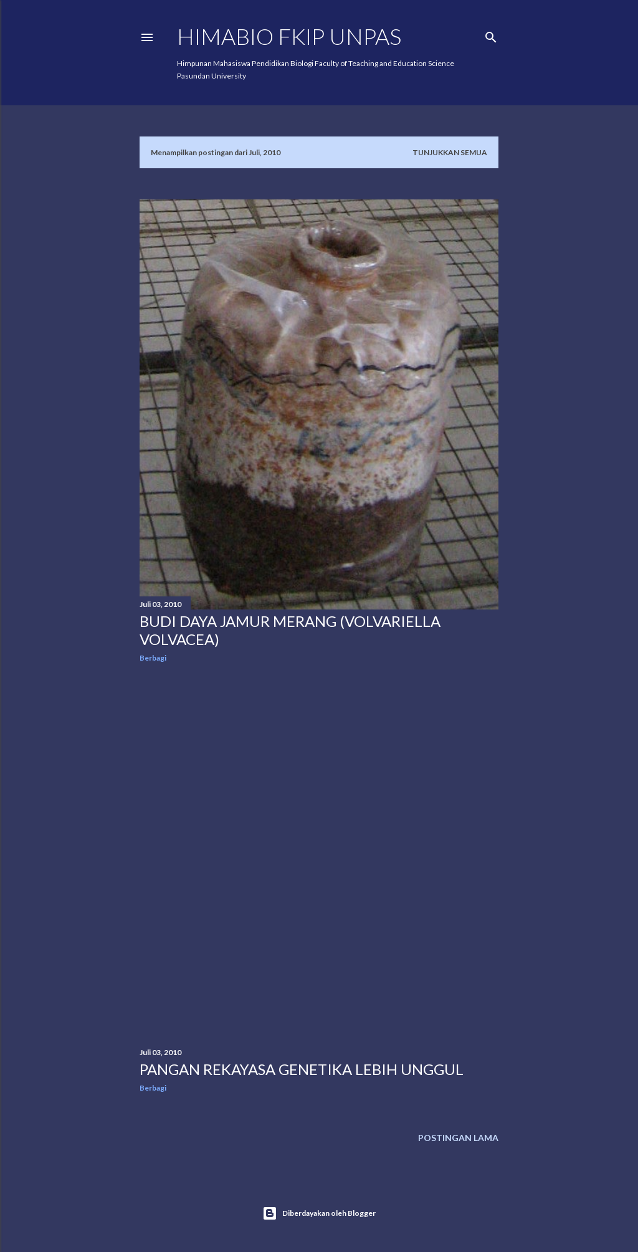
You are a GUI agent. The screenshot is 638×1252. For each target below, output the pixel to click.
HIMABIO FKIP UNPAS (289, 36)
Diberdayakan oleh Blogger (319, 1213)
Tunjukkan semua (449, 152)
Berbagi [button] (153, 657)
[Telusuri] (490, 34)
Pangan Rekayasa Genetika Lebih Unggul (302, 1069)
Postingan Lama (458, 1137)
